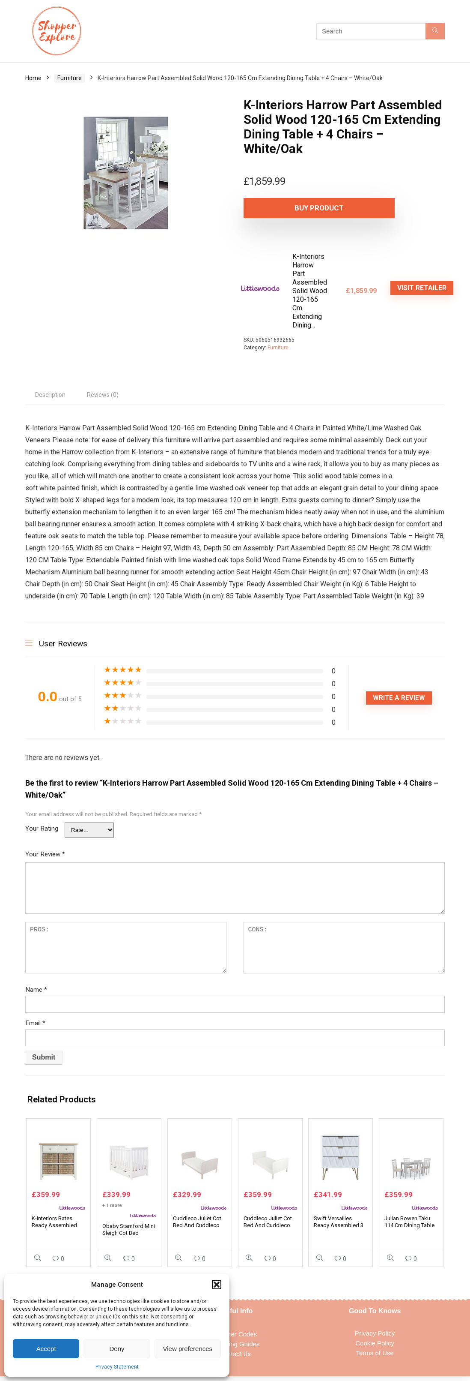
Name (36, 990)
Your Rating (41, 828)
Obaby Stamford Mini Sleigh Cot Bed (128, 1233)
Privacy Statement (117, 1367)
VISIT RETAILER (421, 288)
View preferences (188, 1348)
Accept (46, 1348)
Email (35, 1023)
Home (33, 78)
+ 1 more (112, 1210)
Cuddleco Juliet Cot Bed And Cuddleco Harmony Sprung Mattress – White (268, 1232)
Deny (116, 1348)
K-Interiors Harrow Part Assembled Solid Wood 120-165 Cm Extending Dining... (309, 290)
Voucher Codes (235, 1338)
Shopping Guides (234, 1348)
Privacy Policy (375, 1337)
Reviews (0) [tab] (103, 394)
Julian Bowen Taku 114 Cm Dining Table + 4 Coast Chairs (409, 1229)
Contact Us (235, 1358)
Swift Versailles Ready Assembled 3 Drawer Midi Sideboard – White (338, 1232)
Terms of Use (374, 1357)
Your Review (45, 854)
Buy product (292, 208)
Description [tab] (50, 394)
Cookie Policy (374, 1347)
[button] (216, 1284)
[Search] (435, 31)
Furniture (69, 78)
